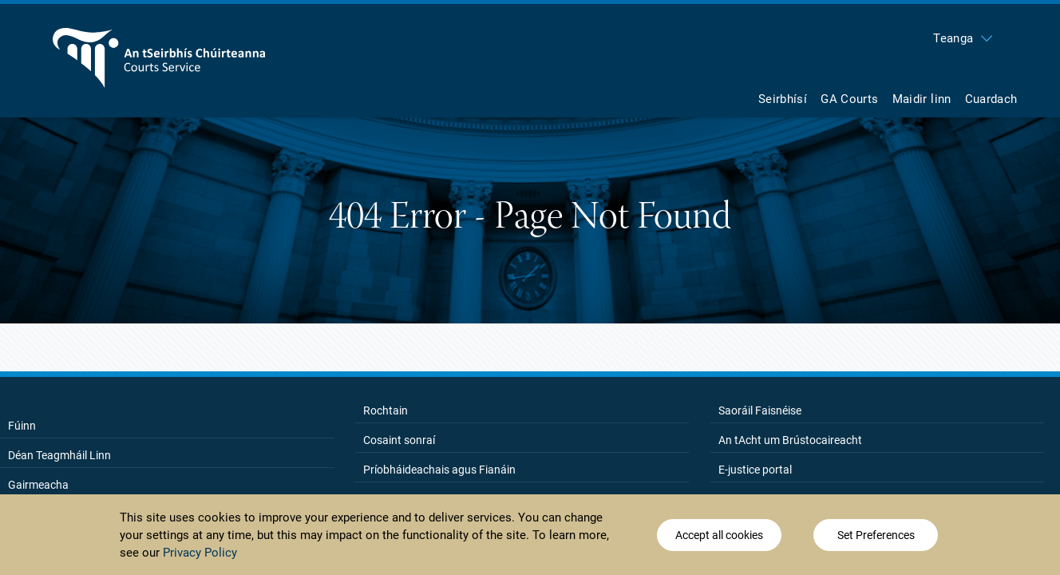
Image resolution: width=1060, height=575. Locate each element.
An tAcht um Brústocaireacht (790, 440)
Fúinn (22, 425)
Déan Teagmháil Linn (59, 455)
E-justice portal (755, 469)
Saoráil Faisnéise (759, 410)
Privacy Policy (200, 554)
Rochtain (385, 410)
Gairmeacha (38, 484)
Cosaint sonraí (399, 440)
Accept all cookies (719, 536)
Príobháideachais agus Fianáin (439, 469)
